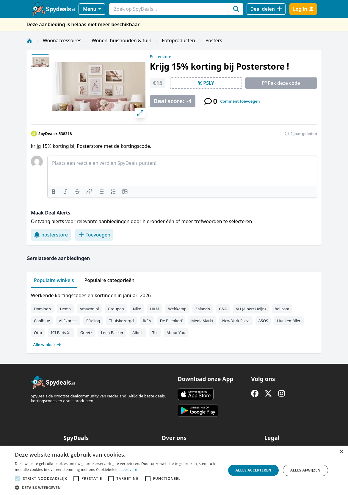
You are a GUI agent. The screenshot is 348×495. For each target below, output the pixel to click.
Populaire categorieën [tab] (109, 280)
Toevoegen (94, 234)
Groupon (116, 308)
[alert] (174, 470)
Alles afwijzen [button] (305, 470)
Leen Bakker (112, 332)
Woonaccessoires (62, 40)
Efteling (93, 320)
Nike (137, 308)
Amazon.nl (89, 308)
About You (176, 332)
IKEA (147, 320)
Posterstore (160, 56)
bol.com (282, 308)
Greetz (86, 332)
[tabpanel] (174, 318)
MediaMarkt (202, 320)
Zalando (202, 308)
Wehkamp (177, 308)
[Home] (29, 40)
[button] (117, 488)
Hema (65, 308)
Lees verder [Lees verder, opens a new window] (131, 469)
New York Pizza (236, 320)
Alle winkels (47, 344)
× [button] (341, 452)
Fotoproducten (178, 40)
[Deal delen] (266, 9)
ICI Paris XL (61, 332)
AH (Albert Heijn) (251, 308)
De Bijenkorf (171, 320)
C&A (223, 308)
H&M (154, 308)
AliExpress (68, 320)
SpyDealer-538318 (55, 133)
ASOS (263, 320)
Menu (92, 9)
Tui (155, 332)
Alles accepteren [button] (254, 470)
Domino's (42, 308)
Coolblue (42, 320)
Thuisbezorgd (121, 320)
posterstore (51, 234)
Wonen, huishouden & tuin (121, 40)
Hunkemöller (288, 320)
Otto (38, 332)
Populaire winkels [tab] (54, 280)
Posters (214, 40)
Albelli (137, 332)
